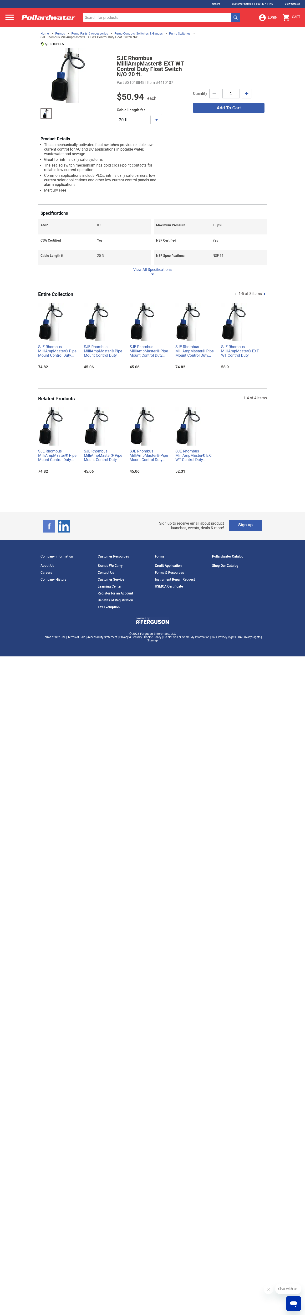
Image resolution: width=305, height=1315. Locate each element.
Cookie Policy (152, 637)
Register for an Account (115, 593)
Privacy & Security (130, 637)
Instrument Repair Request (175, 579)
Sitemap (152, 640)
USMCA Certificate (169, 586)
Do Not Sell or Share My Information (186, 637)
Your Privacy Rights (223, 637)
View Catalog (292, 3)
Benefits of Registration (115, 600)
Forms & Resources (169, 572)
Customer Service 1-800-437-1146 (252, 3)
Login (267, 18)
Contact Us (106, 572)
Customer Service (111, 579)
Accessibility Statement (102, 637)
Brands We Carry (110, 566)
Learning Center (110, 586)
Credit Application (168, 566)
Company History (53, 579)
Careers (46, 572)
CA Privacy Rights (249, 637)
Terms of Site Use (54, 637)
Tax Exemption (109, 607)
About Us (47, 566)
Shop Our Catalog (225, 566)
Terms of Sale (76, 637)
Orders (216, 3)
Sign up (245, 524)
